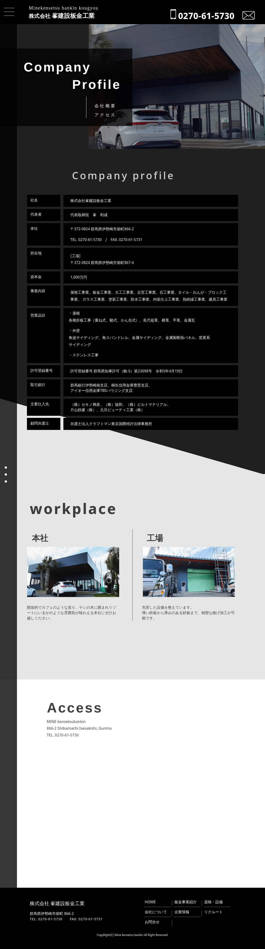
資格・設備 (213, 901)
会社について (156, 911)
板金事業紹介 (185, 901)
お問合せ (152, 921)
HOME (150, 901)
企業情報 (181, 911)
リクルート (213, 911)
